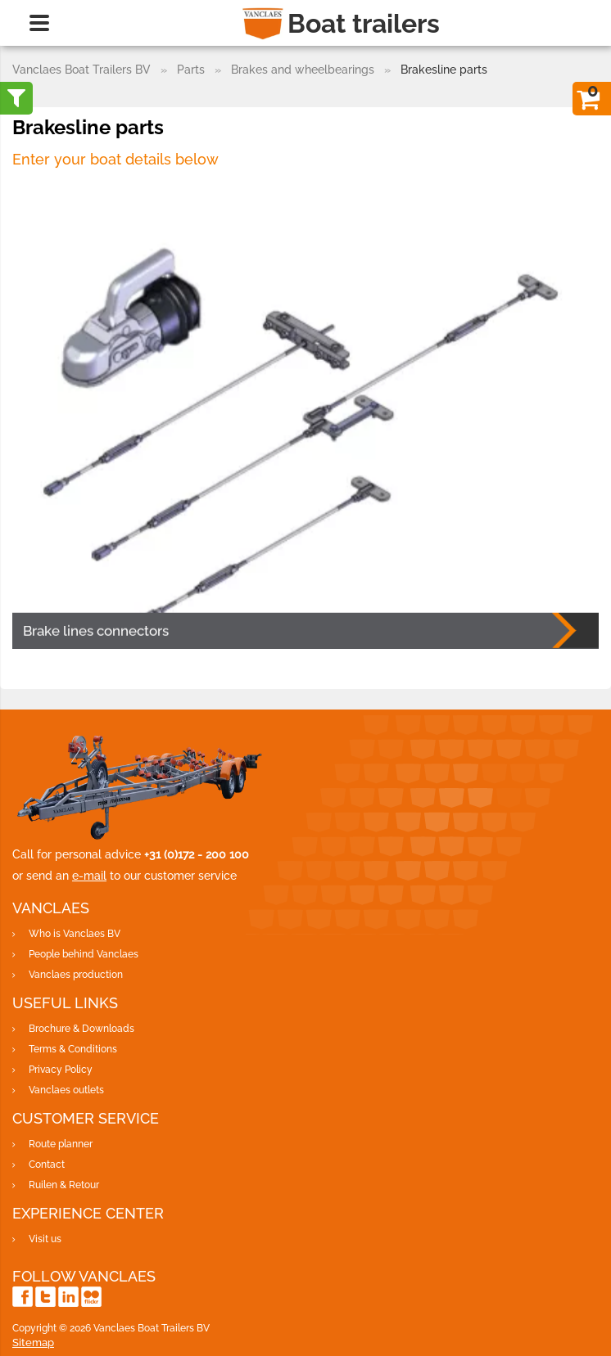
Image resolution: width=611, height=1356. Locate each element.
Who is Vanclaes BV (74, 933)
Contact (47, 1164)
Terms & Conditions (73, 1049)
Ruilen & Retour (64, 1185)
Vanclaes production (76, 974)
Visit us (45, 1239)
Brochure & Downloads (81, 1028)
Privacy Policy (61, 1069)
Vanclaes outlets (66, 1090)
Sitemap (33, 1342)
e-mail (89, 875)
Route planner (61, 1144)
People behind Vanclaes (83, 954)
